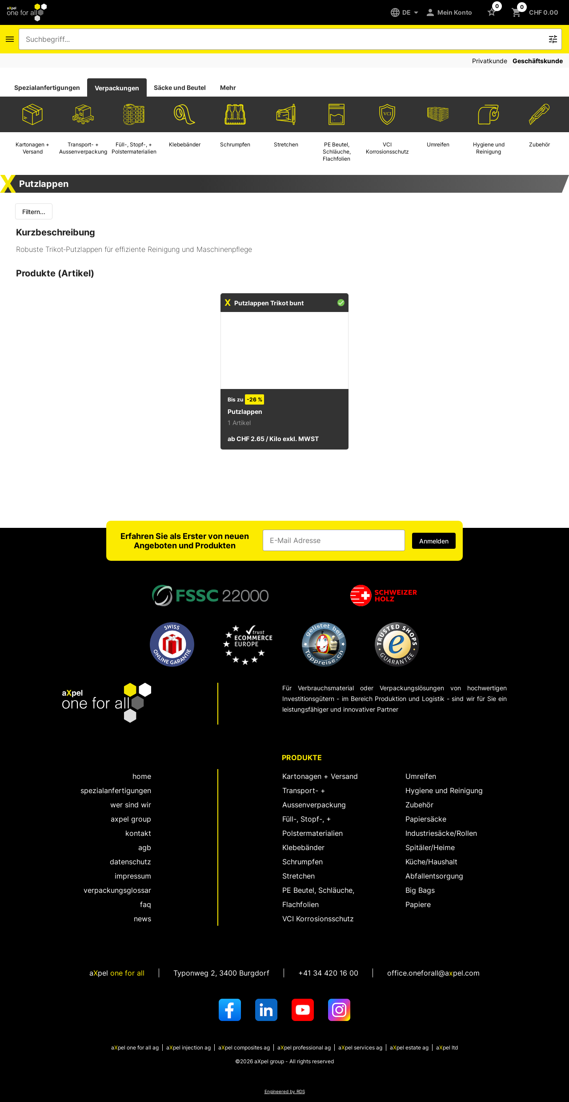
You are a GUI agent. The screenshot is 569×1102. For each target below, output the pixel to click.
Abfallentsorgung (434, 875)
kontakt (138, 833)
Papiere (418, 904)
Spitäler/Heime (430, 847)
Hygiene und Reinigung (444, 790)
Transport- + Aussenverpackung (314, 797)
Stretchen (298, 875)
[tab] (47, 87)
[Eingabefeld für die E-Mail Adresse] (334, 540)
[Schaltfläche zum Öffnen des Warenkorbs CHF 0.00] (536, 12)
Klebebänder (303, 847)
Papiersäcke (425, 818)
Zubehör (419, 804)
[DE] (407, 12)
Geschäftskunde (538, 61)
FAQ (145, 904)
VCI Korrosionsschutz (318, 918)
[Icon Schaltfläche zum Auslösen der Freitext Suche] (553, 39)
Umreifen (420, 776)
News (142, 918)
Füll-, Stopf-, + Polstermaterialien (312, 826)
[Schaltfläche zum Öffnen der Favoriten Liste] (493, 12)
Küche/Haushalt (431, 861)
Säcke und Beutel (180, 87)
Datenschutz (130, 861)
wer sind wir (130, 804)
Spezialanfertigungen (47, 87)
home (141, 776)
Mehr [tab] (228, 87)
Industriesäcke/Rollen (441, 833)
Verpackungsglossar (117, 890)
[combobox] (284, 39)
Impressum (133, 875)
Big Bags (420, 890)
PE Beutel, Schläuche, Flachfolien (318, 897)
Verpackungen (117, 88)
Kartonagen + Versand (320, 776)
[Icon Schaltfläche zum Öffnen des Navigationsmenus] (10, 39)
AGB (144, 847)
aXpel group (131, 818)
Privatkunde (489, 61)
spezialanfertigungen (115, 790)
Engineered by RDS (284, 1091)
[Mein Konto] (450, 12)
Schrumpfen (302, 861)
